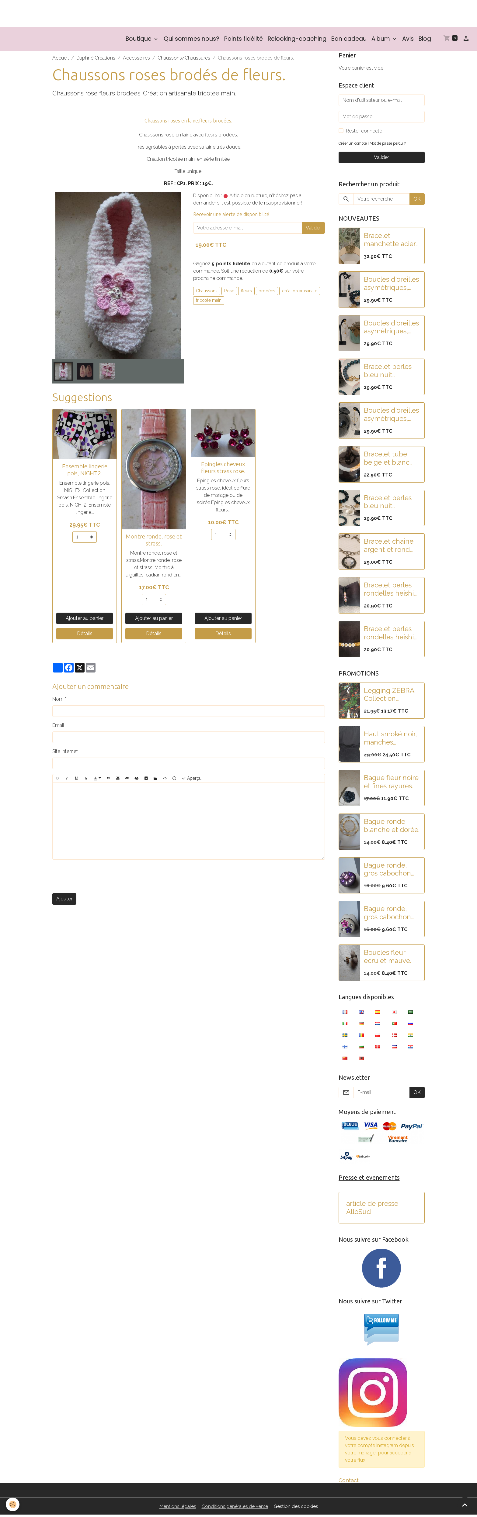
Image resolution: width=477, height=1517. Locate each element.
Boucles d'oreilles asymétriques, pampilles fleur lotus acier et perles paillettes (391, 285)
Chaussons (207, 292)
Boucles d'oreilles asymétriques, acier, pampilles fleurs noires (391, 416)
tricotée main (208, 302)
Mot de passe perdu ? (391, 145)
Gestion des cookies (296, 1508)
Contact (349, 1482)
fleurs (246, 292)
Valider (313, 229)
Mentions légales (176, 1508)
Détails (84, 635)
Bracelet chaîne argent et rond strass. (388, 547)
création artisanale (299, 292)
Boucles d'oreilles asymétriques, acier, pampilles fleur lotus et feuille (391, 329)
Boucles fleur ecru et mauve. (387, 958)
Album (381, 40)
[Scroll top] (464, 1504)
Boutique (139, 40)
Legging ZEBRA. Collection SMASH (390, 696)
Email (58, 727)
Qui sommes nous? (191, 40)
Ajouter (64, 900)
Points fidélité (243, 40)
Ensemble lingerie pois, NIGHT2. (84, 471)
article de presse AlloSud (372, 1209)
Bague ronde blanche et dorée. (392, 827)
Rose (229, 292)
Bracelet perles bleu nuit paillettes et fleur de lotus (390, 503)
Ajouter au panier (84, 620)
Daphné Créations (95, 60)
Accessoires (136, 60)
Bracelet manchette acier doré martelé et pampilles (390, 241)
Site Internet (65, 753)
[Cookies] (13, 1504)
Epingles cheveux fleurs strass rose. (223, 469)
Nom (58, 701)
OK (417, 201)
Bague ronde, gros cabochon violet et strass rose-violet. (387, 871)
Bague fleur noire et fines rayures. (391, 784)
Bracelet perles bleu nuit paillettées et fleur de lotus (388, 372)
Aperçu (191, 780)
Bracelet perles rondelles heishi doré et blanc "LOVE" (389, 635)
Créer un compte (354, 145)
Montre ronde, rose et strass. (154, 541)
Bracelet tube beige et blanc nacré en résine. (389, 460)
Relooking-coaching (297, 40)
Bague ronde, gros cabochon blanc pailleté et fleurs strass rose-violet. (391, 914)
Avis (408, 40)
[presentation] (98, 878)
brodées (267, 292)
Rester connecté (364, 133)
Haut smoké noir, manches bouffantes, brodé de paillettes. (392, 740)
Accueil (60, 60)
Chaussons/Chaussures (184, 60)
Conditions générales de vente (234, 1508)
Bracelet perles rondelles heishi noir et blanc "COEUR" (389, 591)
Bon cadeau (349, 40)
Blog (425, 40)
